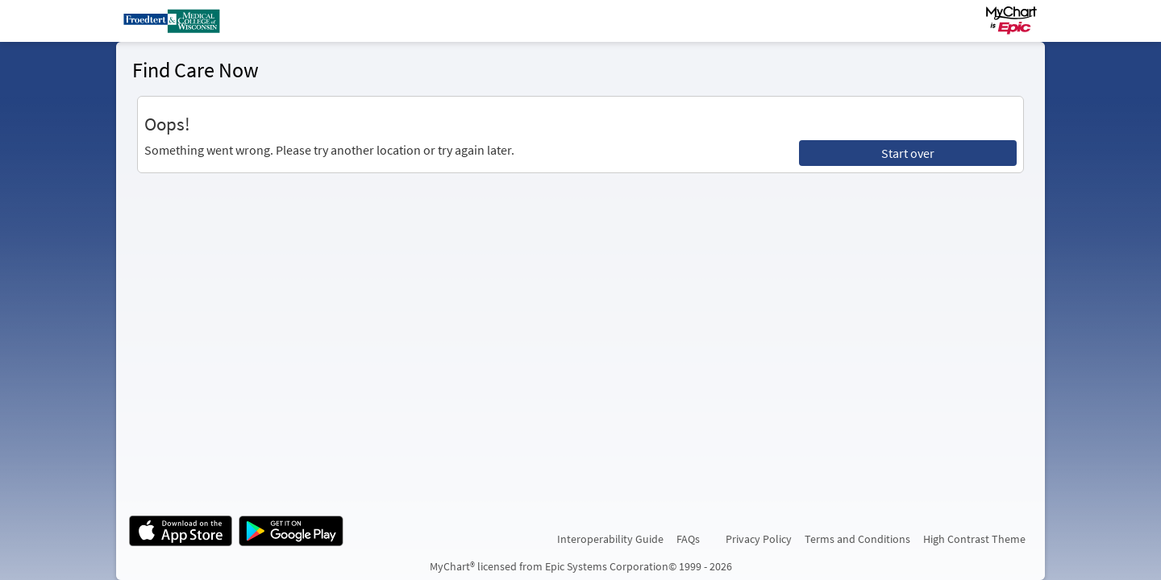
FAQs (688, 539)
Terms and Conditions (857, 539)
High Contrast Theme (974, 539)
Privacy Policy (759, 539)
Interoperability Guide (610, 539)
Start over (907, 153)
